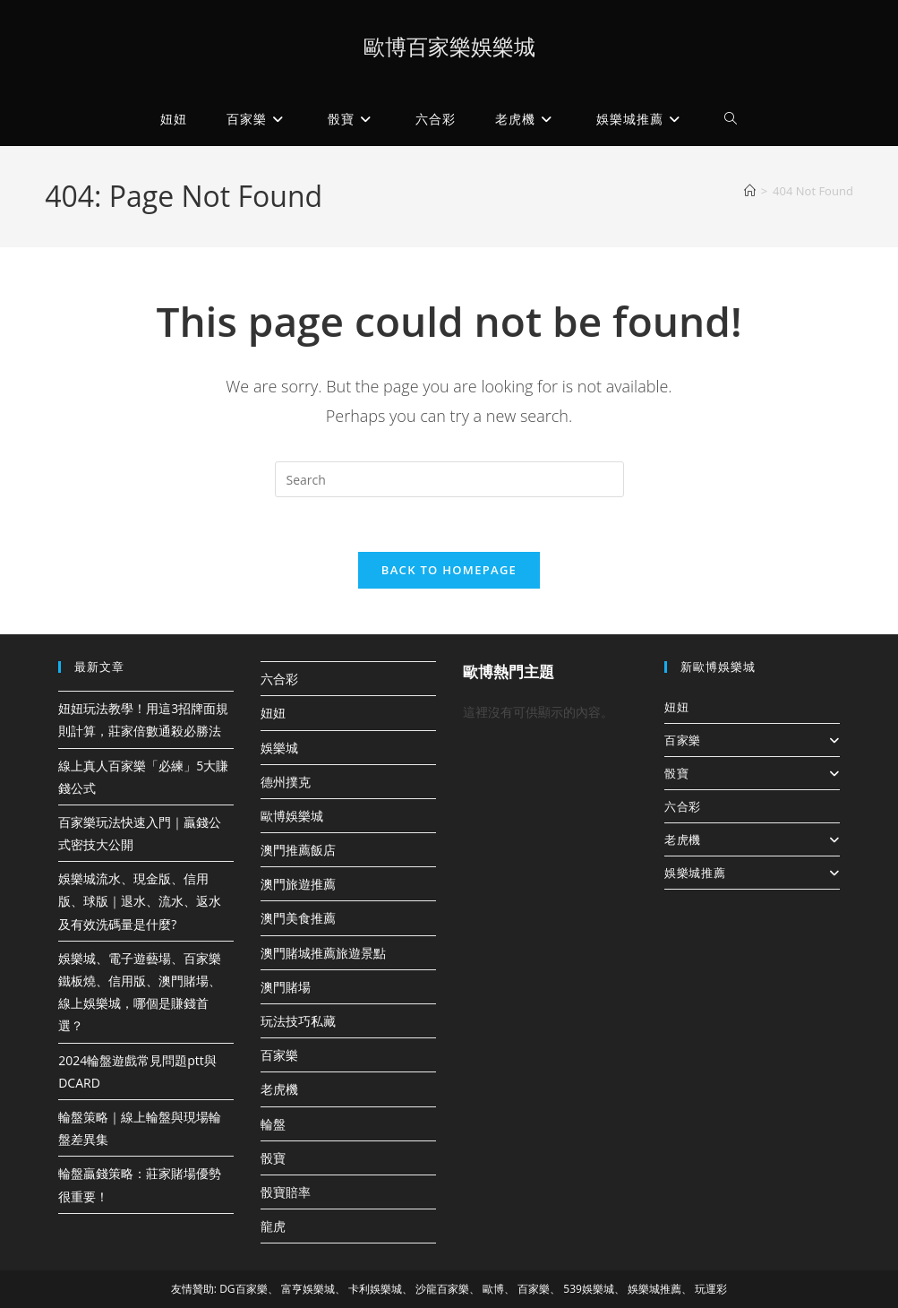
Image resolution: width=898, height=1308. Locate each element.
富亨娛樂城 (308, 1288)
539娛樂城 (588, 1288)
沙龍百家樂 (442, 1288)
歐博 (493, 1288)
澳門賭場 (286, 986)
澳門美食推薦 (298, 917)
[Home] (750, 191)
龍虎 (273, 1226)
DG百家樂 (243, 1288)
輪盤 (273, 1123)
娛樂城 (279, 747)
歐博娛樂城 (292, 815)
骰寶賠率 (286, 1191)
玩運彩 (711, 1288)
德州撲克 (286, 781)
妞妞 (273, 712)
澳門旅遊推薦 (298, 883)
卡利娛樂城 (375, 1288)
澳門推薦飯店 (298, 849)
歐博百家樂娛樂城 (449, 46)
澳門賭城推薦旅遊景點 (323, 952)
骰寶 (273, 1157)
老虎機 (279, 1088)
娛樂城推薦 (752, 873)
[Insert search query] (449, 479)
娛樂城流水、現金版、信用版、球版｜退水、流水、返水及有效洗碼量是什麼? (139, 901)
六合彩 (279, 678)
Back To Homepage (449, 570)
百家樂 (279, 1054)
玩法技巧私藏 (298, 1020)
